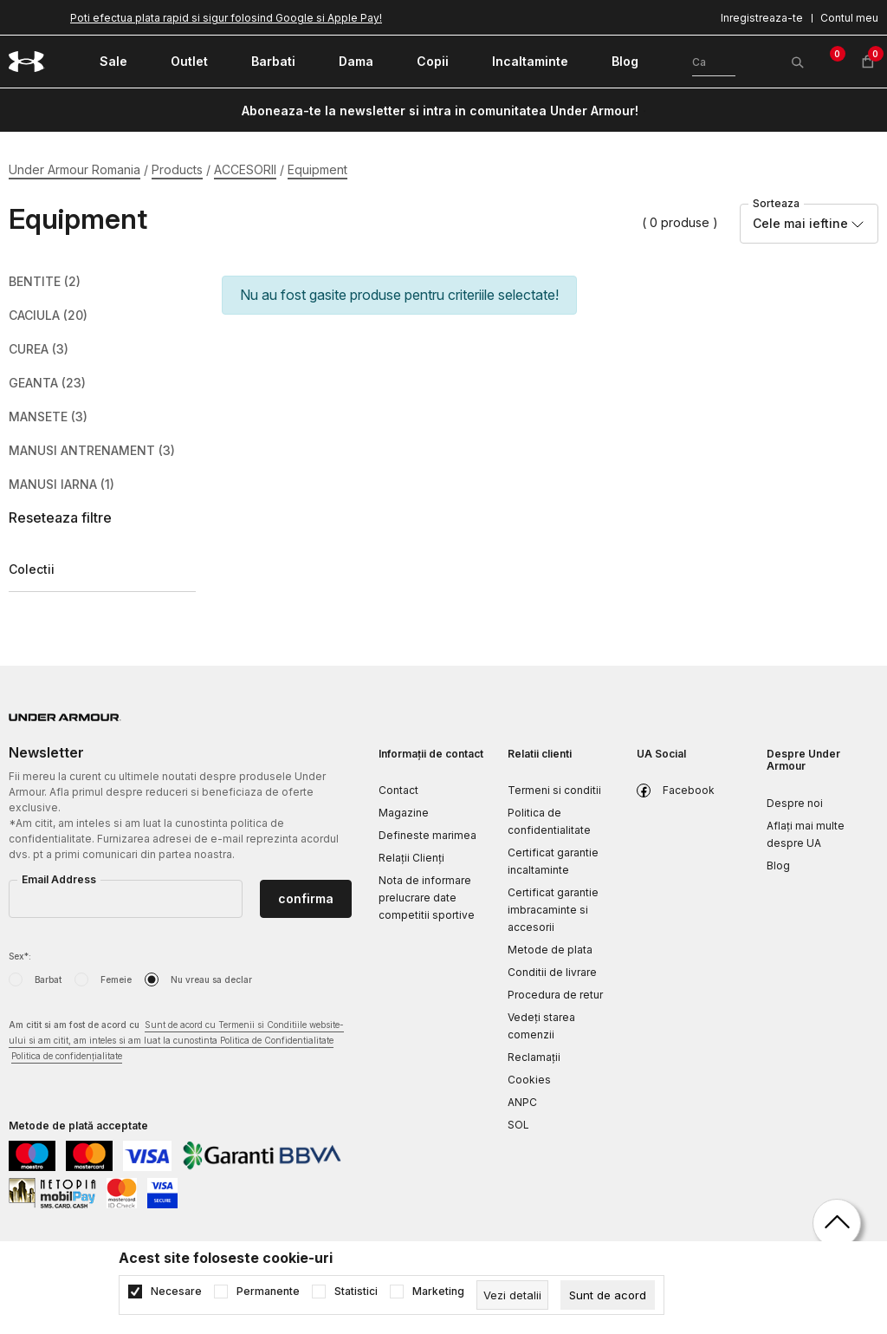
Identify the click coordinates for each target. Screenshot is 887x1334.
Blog (778, 865)
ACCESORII (245, 169)
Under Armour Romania (74, 169)
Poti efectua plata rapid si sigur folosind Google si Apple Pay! (226, 17)
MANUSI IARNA (61, 484)
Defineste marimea (427, 835)
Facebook (689, 790)
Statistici (356, 1291)
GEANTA (47, 383)
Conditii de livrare (552, 972)
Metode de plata (550, 949)
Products (177, 169)
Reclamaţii (534, 1057)
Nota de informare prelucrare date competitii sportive (427, 897)
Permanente (268, 1291)
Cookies (529, 1079)
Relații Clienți (411, 857)
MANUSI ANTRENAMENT (92, 451)
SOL (518, 1124)
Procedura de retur (555, 994)
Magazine (404, 812)
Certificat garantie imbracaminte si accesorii (553, 910)
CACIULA (48, 315)
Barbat (48, 979)
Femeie (116, 979)
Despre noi (795, 803)
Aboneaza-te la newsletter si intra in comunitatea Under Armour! (440, 110)
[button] (102, 518)
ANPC (522, 1102)
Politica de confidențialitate (66, 1056)
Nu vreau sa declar (211, 979)
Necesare (176, 1291)
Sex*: (20, 956)
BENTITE (45, 282)
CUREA (38, 349)
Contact (398, 790)
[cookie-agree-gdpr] (607, 1295)
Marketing (438, 1291)
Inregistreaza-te (762, 17)
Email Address (59, 879)
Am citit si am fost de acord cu (176, 1041)
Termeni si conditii (554, 790)
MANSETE (48, 417)
